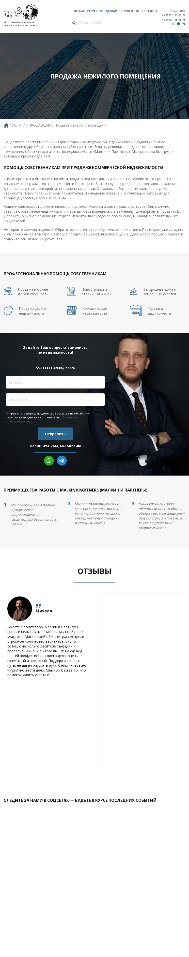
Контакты (149, 11)
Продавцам (108, 11)
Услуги (92, 11)
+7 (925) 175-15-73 (173, 15)
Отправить (55, 433)
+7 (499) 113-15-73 (173, 19)
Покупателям (129, 11)
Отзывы (94, 571)
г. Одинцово (177, 11)
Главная (79, 11)
